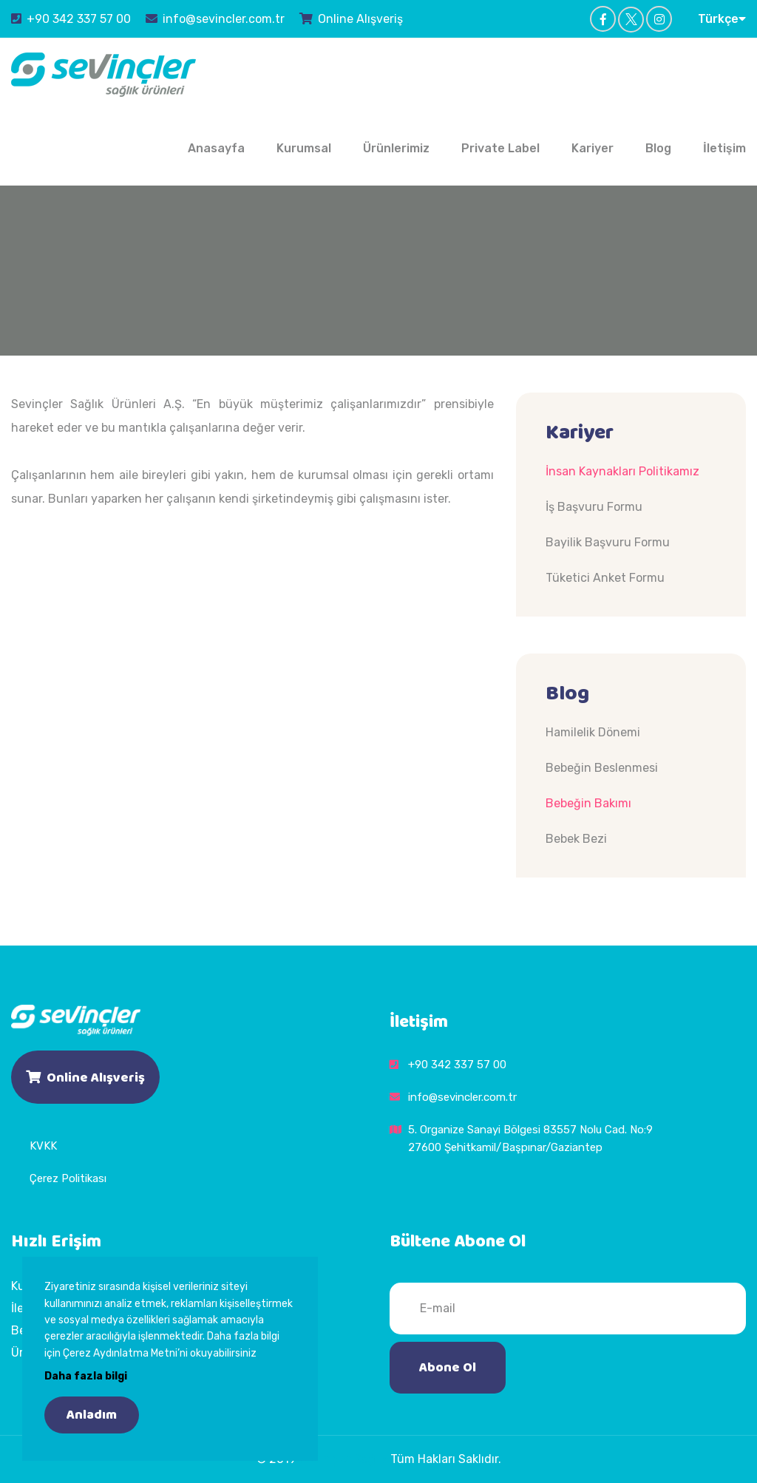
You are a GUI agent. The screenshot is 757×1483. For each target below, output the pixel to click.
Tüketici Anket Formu (605, 578)
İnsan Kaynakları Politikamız (622, 471)
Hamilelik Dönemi (593, 732)
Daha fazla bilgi (85, 1376)
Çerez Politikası (68, 1178)
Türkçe (722, 18)
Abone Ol (447, 1367)
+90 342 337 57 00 (71, 18)
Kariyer (592, 148)
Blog (658, 148)
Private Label (500, 148)
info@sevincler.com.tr (215, 18)
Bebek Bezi (576, 839)
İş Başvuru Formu (594, 507)
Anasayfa (216, 148)
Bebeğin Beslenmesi (602, 768)
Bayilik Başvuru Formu (608, 542)
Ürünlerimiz (396, 148)
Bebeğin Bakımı (588, 803)
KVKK (43, 1146)
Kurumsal (303, 148)
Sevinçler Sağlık (343, 1459)
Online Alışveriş (351, 18)
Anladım (92, 1415)
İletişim (724, 148)
